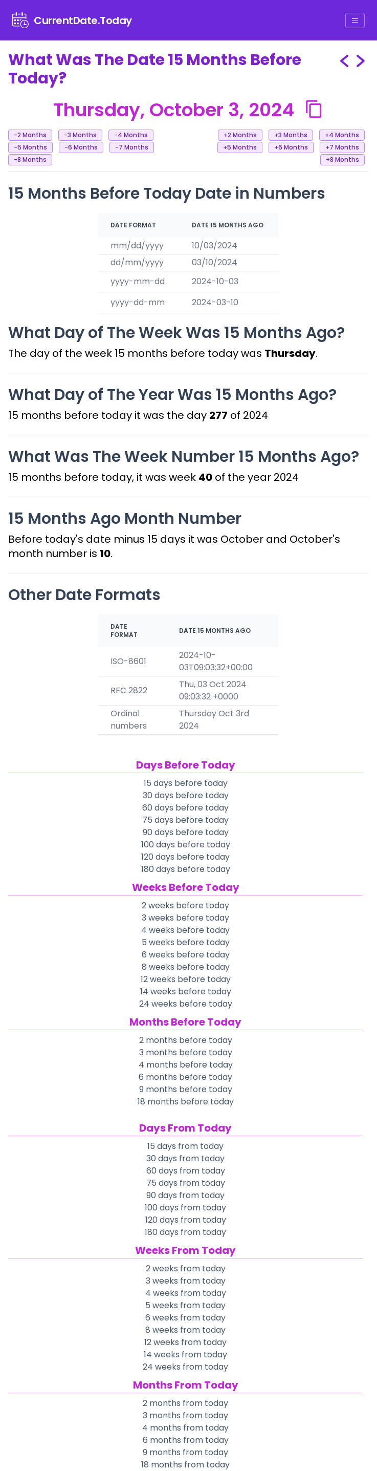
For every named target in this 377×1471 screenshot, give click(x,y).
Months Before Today (185, 1022)
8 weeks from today (185, 1330)
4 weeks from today (185, 1293)
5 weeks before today (186, 942)
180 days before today (185, 869)
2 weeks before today (185, 905)
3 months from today (185, 1415)
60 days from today (185, 1171)
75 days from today (185, 1183)
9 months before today (185, 1089)
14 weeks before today (185, 991)
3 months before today (185, 1052)
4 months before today (186, 1065)
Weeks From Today (185, 1250)
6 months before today (185, 1077)
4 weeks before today (185, 930)
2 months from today (185, 1403)
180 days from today (185, 1232)
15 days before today (186, 783)
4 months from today (185, 1428)
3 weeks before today (185, 918)
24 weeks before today (185, 1004)
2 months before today (185, 1040)
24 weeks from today (185, 1367)
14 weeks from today (185, 1354)
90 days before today (186, 832)
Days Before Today (185, 765)
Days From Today (185, 1128)
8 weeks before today (186, 967)
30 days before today (186, 795)
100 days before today (185, 844)
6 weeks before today (186, 955)
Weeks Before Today (185, 887)
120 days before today (185, 857)
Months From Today (185, 1385)
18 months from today (185, 1464)
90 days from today (185, 1195)
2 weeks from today (186, 1268)
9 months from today (185, 1452)
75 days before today (185, 820)
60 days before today (185, 808)
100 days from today (185, 1207)
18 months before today (186, 1101)
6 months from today (186, 1440)
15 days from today (185, 1146)
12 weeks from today (185, 1342)
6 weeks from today (185, 1318)
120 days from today (185, 1220)
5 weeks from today (185, 1305)
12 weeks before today (186, 979)
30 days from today (185, 1158)
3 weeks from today (186, 1281)
